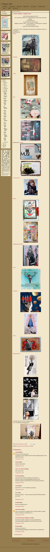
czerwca (5, 85)
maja (4, 87)
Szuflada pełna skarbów (18, 244)
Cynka (14, 73)
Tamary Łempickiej (5, 120)
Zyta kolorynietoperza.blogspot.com (23, 517)
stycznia (5, 142)
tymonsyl (17, 462)
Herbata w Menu (5, 116)
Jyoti (14, 97)
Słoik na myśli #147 (4, 126)
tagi (9, 166)
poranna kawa (4, 99)
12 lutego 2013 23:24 (19, 514)
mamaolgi (17, 452)
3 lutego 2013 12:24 (19, 459)
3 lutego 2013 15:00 (19, 482)
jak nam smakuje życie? (5, 93)
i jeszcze (17, 177)
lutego (5, 91)
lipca (4, 84)
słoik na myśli (19, 6)
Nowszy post (16, 540)
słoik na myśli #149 (4, 103)
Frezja (14, 422)
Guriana (17, 485)
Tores (14, 267)
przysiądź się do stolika (28, 446)
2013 (3, 81)
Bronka (14, 33)
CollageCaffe (6, 4)
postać (8, 170)
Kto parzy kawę (15, 8)
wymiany (4, 8)
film (9, 157)
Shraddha (17, 502)
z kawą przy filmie (33, 6)
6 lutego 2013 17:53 (19, 499)
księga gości (4, 167)
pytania (3, 161)
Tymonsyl (15, 291)
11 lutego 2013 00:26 (19, 506)
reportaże (9, 8)
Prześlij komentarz (18, 534)
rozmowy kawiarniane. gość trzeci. (5, 129)
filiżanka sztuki (25, 6)
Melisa (14, 198)
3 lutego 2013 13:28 (19, 472)
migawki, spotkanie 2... (5, 108)
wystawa (7, 169)
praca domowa (4, 170)
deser (4, 162)
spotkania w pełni (12, 6)
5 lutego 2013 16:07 (19, 489)
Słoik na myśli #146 (4, 139)
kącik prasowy (20, 446)
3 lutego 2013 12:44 (19, 465)
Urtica (14, 335)
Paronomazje (18, 475)
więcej (21, 142)
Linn (14, 177)
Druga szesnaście (16, 353)
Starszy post (45, 540)
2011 (3, 145)
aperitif (2, 171)
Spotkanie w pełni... (5, 101)
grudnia (5, 82)
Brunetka (15, 57)
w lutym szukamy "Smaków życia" (5, 136)
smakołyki (3, 165)
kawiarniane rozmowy (41, 6)
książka (4, 118)
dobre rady (6, 171)
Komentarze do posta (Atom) (33, 544)
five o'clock (8, 159)
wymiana (8, 161)
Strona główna (5, 6)
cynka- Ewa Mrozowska (20, 468)
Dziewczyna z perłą (5, 96)
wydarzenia (8, 163)
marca (5, 90)
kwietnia (5, 88)
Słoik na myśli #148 (4, 113)
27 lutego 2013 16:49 (19, 531)
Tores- (16, 492)
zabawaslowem (18, 509)
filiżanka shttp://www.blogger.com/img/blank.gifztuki (5, 173)
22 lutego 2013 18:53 (19, 523)
